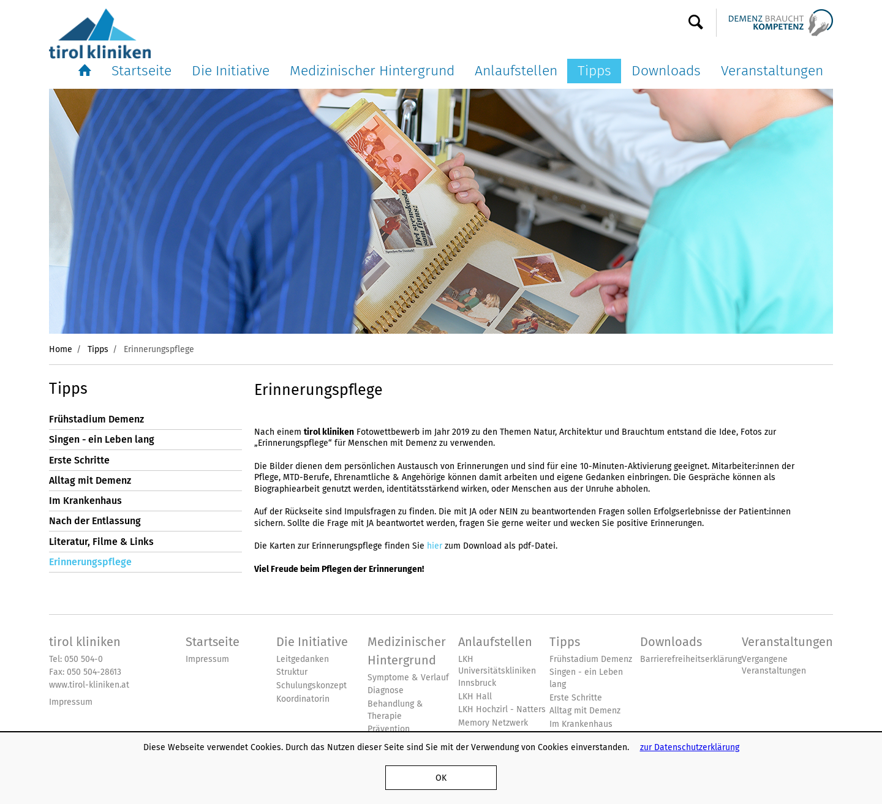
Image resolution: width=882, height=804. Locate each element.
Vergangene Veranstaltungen (774, 665)
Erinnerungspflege (90, 562)
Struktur (291, 672)
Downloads (666, 70)
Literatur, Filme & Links (101, 542)
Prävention (389, 729)
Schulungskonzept (311, 685)
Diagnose (386, 690)
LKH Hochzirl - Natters (502, 709)
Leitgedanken (302, 659)
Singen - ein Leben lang (101, 439)
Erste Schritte (79, 460)
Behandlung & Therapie (395, 710)
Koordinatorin (303, 699)
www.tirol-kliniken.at (89, 684)
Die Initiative (231, 70)
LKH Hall (475, 696)
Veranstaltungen (772, 70)
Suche (695, 23)
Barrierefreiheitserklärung (691, 659)
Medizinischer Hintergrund (372, 70)
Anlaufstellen (516, 70)
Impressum (70, 702)
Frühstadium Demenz (96, 419)
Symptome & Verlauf (408, 677)
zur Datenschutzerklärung (689, 747)
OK (441, 778)
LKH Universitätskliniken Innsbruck (497, 671)
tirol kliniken (85, 641)
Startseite (141, 70)
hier (434, 545)
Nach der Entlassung (95, 521)
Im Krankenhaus (85, 501)
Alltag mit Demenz (90, 480)
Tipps (594, 70)
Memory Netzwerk (493, 723)
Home (60, 349)
